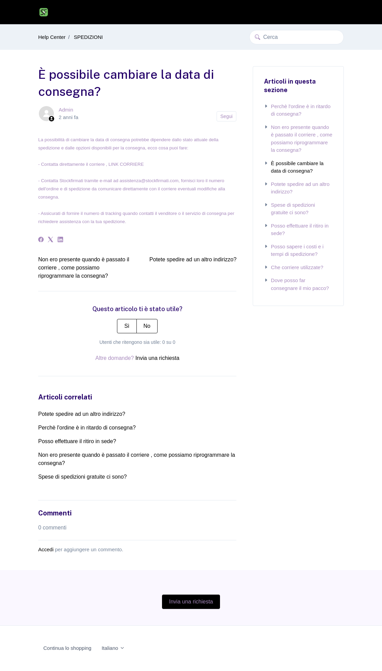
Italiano (113, 648)
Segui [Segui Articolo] (226, 116)
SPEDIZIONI (88, 37)
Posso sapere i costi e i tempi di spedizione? (293, 250)
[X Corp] (50, 240)
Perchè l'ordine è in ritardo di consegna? (87, 428)
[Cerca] (296, 37)
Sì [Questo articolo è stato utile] (126, 326)
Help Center (51, 37)
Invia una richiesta (157, 358)
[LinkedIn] (60, 240)
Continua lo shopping (67, 648)
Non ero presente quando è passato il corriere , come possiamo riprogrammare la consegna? (83, 268)
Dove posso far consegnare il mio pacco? (296, 284)
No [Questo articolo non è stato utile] (147, 326)
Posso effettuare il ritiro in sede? (77, 441)
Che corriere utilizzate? (293, 267)
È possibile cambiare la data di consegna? (293, 167)
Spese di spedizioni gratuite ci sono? (82, 477)
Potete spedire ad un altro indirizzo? (192, 259)
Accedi (46, 549)
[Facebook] (41, 240)
